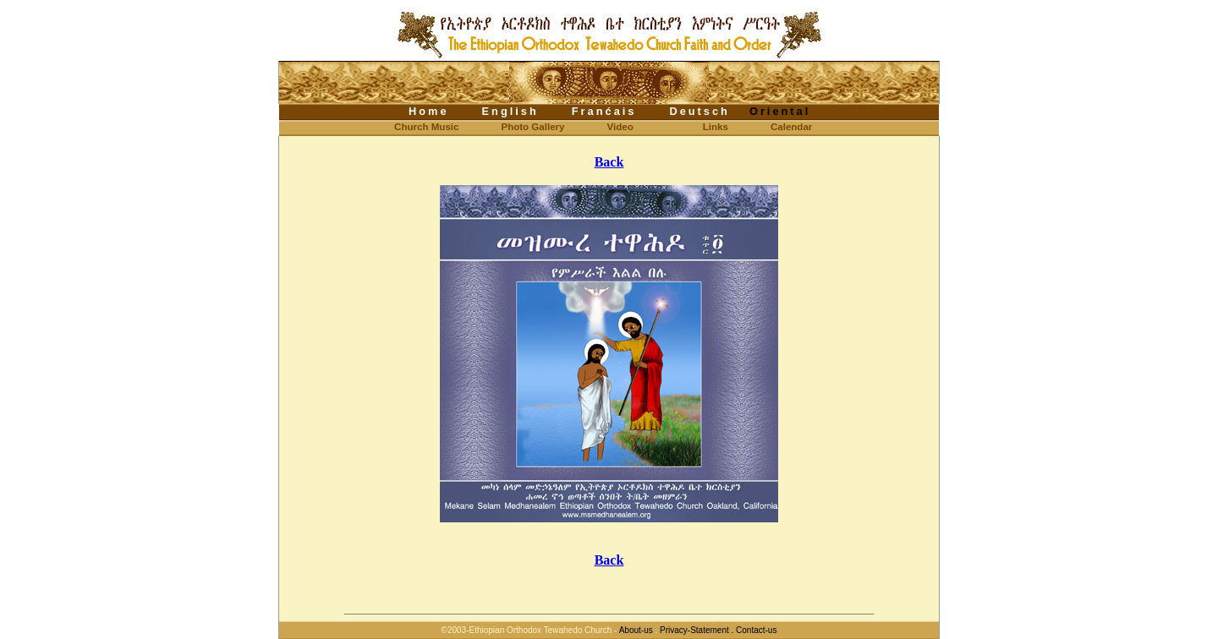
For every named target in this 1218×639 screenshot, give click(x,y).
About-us (636, 630)
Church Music (412, 127)
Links (715, 127)
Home (429, 111)
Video (620, 127)
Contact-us (756, 630)
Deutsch (699, 111)
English (510, 111)
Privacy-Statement (694, 630)
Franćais (604, 111)
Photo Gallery (532, 127)
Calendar (791, 127)
